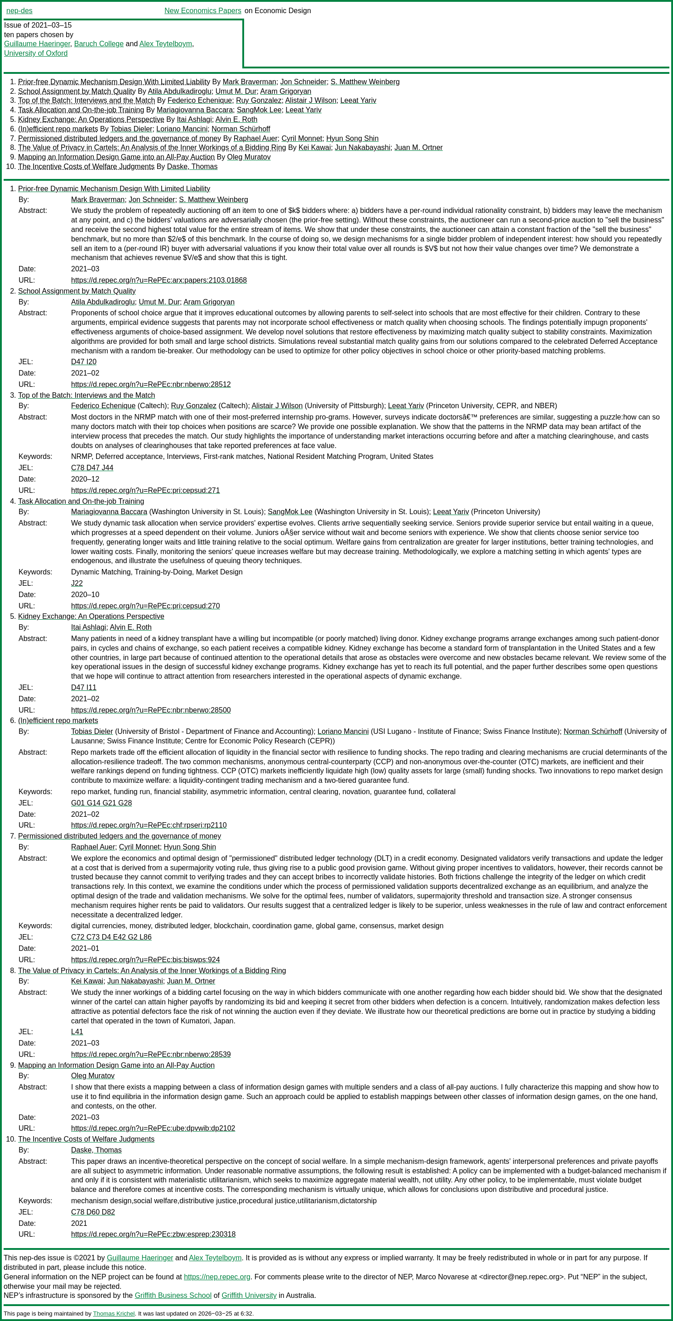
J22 (77, 583)
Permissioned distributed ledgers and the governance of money (119, 138)
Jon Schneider (303, 82)
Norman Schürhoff (241, 129)
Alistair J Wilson (310, 100)
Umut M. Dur (236, 91)
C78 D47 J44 (92, 468)
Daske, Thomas (192, 166)
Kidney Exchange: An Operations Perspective (91, 119)
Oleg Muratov (249, 157)
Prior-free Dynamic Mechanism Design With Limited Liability (114, 82)
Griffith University (249, 1295)
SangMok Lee (259, 110)
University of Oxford (35, 53)
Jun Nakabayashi (362, 147)
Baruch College (99, 44)
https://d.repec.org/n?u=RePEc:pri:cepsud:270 (145, 606)
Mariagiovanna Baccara (195, 110)
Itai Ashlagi (194, 119)
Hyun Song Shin (352, 138)
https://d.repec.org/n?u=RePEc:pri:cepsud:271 (145, 490)
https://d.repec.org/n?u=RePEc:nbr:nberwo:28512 (151, 384)
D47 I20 (83, 362)
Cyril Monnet (302, 138)
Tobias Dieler (131, 129)
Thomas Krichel (114, 1313)
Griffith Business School (173, 1295)
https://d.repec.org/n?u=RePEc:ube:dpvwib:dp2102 (153, 1128)
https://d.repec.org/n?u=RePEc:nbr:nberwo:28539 (151, 1054)
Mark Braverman (249, 82)
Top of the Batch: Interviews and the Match (86, 100)
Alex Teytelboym (165, 44)
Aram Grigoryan (286, 91)
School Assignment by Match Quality (77, 91)
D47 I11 (83, 687)
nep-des (19, 10)
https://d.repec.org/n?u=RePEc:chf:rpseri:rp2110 (149, 825)
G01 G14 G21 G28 (101, 803)
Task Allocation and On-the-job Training (81, 110)
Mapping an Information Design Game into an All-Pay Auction (116, 157)
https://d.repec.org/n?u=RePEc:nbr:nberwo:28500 (151, 710)
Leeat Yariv (358, 100)
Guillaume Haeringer (37, 44)
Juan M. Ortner (418, 147)
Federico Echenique (200, 100)
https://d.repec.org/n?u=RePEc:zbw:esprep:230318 (153, 1234)
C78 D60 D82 (93, 1212)
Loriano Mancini (181, 129)
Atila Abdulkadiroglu (180, 91)
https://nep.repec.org (217, 1277)
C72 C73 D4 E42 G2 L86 (111, 937)
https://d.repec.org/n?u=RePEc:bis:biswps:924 (145, 960)
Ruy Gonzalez (259, 100)
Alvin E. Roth (236, 119)
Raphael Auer (256, 138)
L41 (77, 1032)
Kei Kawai (314, 147)
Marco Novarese (442, 1277)
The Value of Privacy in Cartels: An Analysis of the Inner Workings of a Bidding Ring (152, 147)
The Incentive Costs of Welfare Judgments (86, 166)
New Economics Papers (202, 10)
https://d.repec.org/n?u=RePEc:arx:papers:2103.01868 (159, 280)
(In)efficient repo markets (58, 129)
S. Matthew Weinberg (365, 82)
